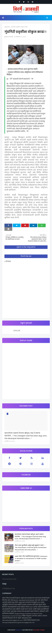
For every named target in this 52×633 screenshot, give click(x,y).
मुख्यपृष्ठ (7, 27)
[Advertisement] (26, 371)
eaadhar (19, 630)
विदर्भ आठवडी (9, 37)
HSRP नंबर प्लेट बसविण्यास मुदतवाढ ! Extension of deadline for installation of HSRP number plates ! (31, 558)
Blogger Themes (39, 630)
